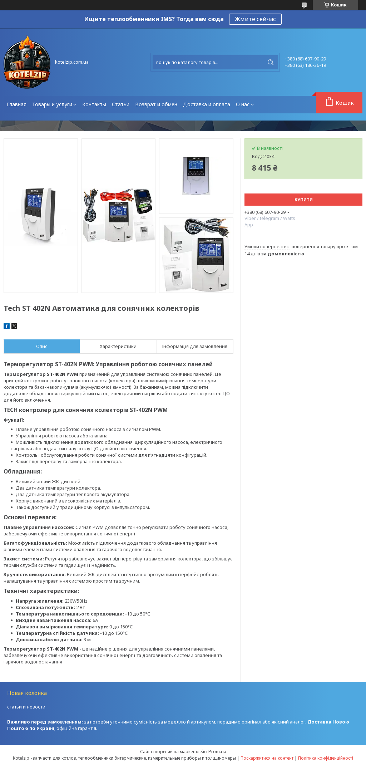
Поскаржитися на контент (267, 758)
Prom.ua (217, 751)
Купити (304, 200)
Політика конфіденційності (325, 758)
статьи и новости (26, 706)
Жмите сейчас (255, 19)
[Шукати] (270, 62)
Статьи (120, 104)
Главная (16, 104)
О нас (242, 104)
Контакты (94, 104)
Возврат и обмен (156, 104)
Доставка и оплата (206, 104)
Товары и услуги (52, 104)
